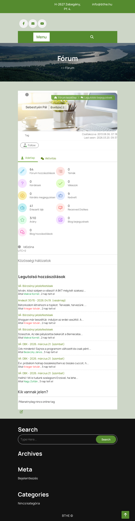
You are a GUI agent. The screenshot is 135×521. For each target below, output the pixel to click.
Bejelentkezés (28, 478)
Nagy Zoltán (31, 381)
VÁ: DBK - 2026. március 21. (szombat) (41, 344)
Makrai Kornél (31, 294)
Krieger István (32, 308)
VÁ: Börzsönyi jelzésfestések (35, 286)
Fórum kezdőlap (65, 97)
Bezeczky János (33, 352)
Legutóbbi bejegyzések (96, 97)
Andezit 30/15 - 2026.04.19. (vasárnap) (42, 300)
